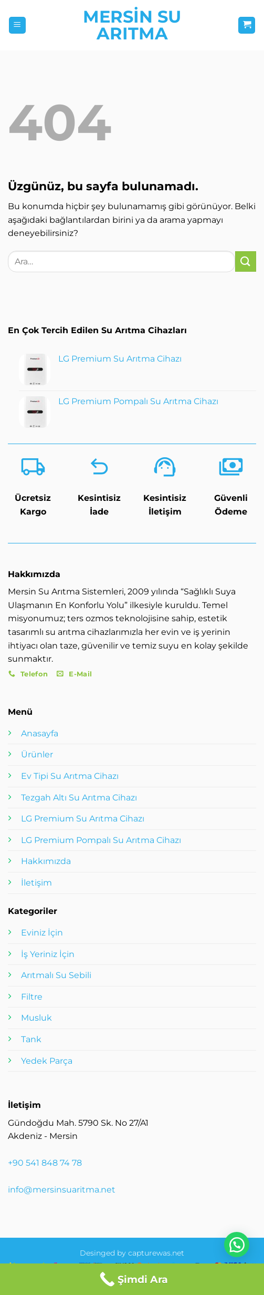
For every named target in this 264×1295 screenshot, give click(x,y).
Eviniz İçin (42, 933)
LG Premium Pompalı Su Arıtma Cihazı (101, 840)
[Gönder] (245, 261)
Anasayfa (39, 733)
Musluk (36, 1018)
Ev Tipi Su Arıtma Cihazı (70, 776)
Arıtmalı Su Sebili (56, 975)
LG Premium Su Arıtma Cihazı (82, 819)
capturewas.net (156, 1253)
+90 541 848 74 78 (45, 1163)
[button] (17, 25)
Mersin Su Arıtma (132, 25)
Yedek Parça (46, 1061)
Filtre (32, 997)
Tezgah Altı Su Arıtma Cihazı (79, 798)
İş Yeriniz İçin (48, 954)
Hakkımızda (46, 861)
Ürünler (37, 754)
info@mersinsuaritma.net (61, 1190)
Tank (31, 1039)
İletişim (36, 883)
